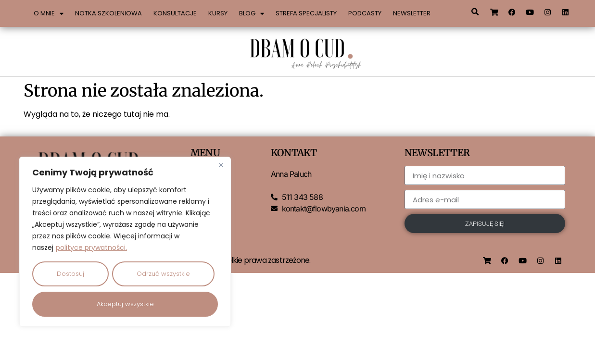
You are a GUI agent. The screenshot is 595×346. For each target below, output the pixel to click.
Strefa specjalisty (306, 13)
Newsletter (411, 13)
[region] (125, 242)
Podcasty (364, 13)
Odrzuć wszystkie (163, 274)
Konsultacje (175, 13)
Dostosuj (70, 274)
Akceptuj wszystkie (125, 304)
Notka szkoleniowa (108, 13)
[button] (475, 12)
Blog (251, 14)
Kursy (218, 13)
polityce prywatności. (91, 248)
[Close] (221, 166)
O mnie (48, 14)
